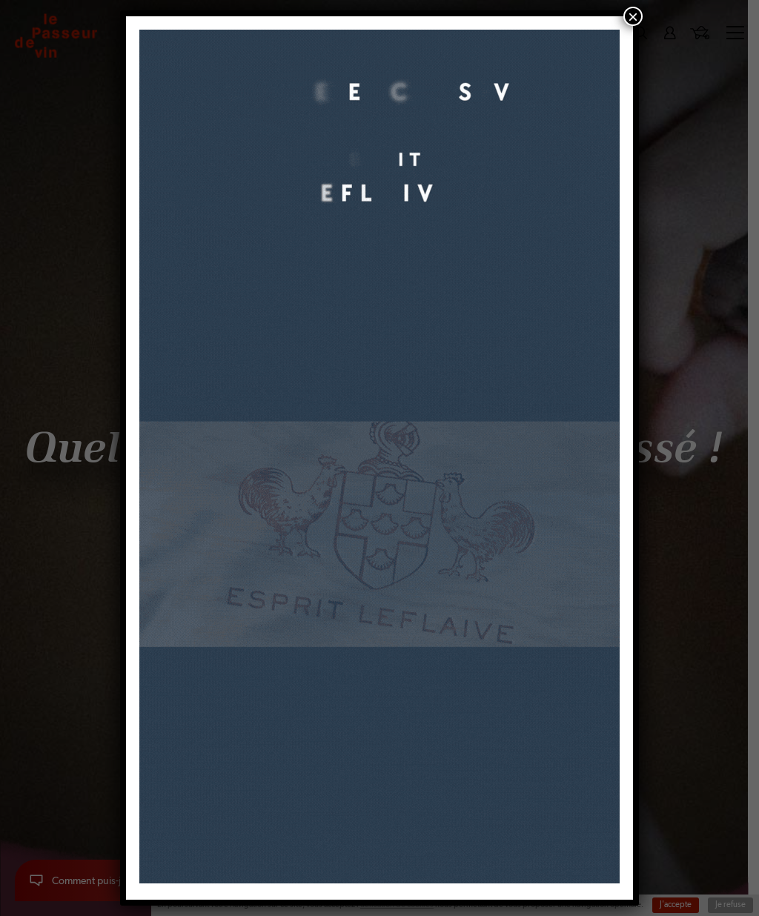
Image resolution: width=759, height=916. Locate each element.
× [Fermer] (633, 16)
